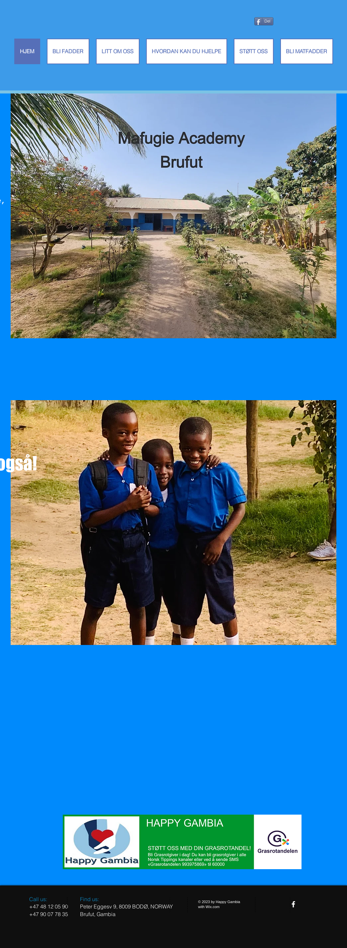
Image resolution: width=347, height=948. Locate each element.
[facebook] (293, 904)
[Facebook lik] (266, 35)
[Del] (263, 21)
